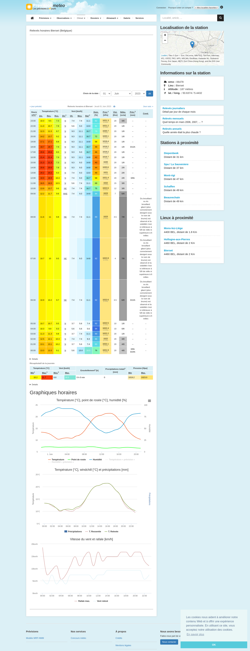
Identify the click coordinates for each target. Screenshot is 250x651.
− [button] (165, 40)
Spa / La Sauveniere (192, 166)
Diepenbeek (192, 155)
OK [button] (214, 644)
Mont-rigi (192, 177)
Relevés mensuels (192, 120)
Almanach (112, 18)
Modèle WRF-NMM (35, 638)
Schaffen (192, 188)
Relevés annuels (192, 130)
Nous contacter (169, 642)
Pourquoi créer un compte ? (180, 8)
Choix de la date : (91, 93)
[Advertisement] (91, 62)
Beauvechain (192, 199)
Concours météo (78, 638)
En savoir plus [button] (195, 634)
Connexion (161, 8)
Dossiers (95, 18)
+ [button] (165, 35)
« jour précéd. (36, 106)
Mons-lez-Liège (192, 230)
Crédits (119, 638)
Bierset (192, 252)
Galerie (126, 18)
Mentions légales (123, 645)
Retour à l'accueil (46, 7)
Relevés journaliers (192, 110)
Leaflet (164, 55)
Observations (64, 18)
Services (139, 18)
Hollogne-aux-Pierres (192, 241)
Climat (81, 18)
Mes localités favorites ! (206, 8)
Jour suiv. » (148, 106)
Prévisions (45, 18)
